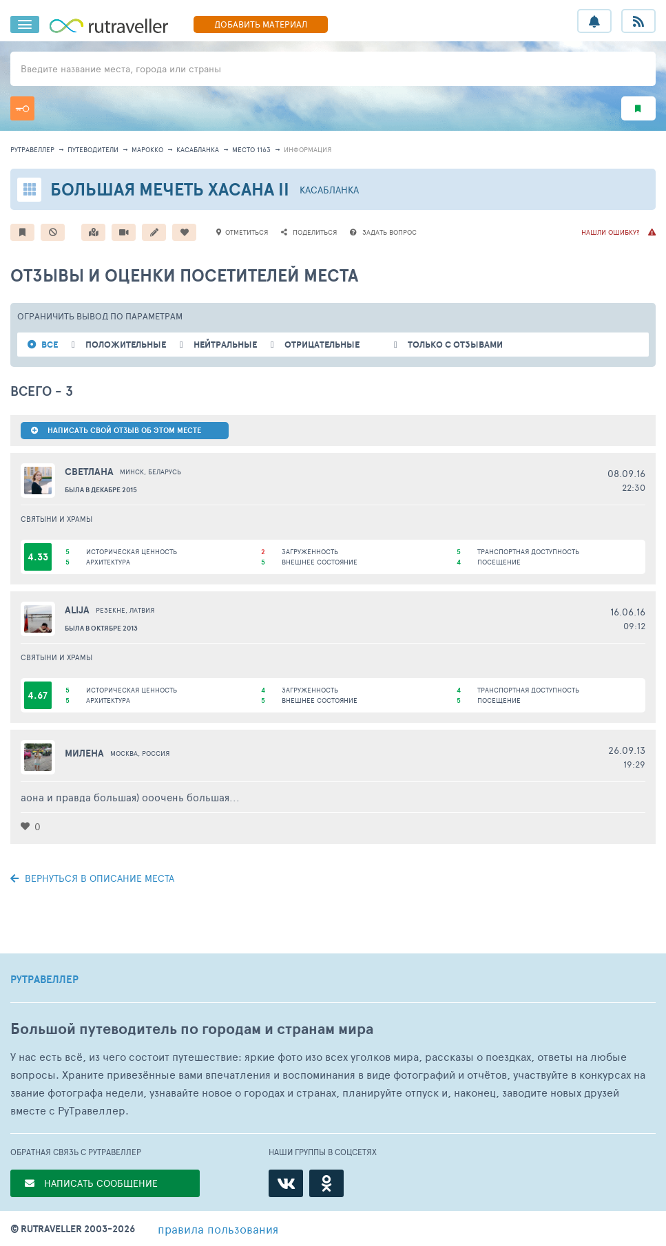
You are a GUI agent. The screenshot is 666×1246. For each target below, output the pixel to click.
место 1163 (251, 149)
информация (307, 149)
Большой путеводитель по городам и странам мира (191, 1028)
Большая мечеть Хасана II (169, 189)
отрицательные (322, 344)
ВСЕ (49, 344)
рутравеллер (32, 149)
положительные (125, 344)
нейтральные (225, 344)
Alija (77, 610)
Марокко (147, 149)
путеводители (92, 149)
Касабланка (197, 149)
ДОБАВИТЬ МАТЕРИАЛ (260, 24)
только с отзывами (455, 344)
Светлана (89, 471)
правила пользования (218, 1229)
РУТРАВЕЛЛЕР (44, 979)
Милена (84, 753)
